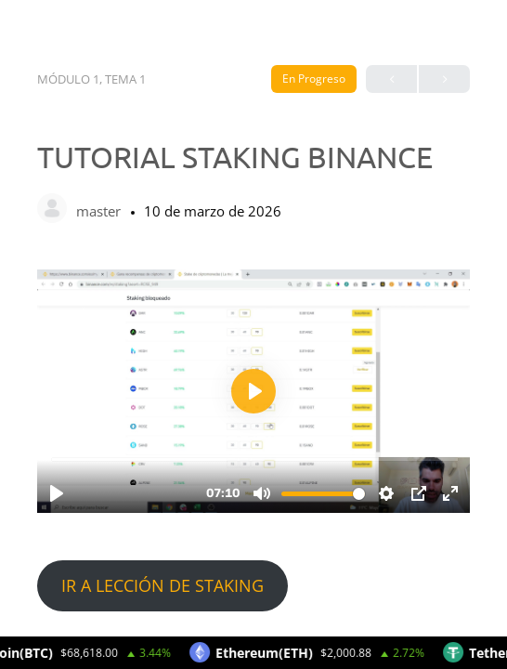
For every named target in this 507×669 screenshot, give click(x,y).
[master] (52, 210)
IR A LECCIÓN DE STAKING (162, 585)
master (100, 211)
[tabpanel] (253, 439)
